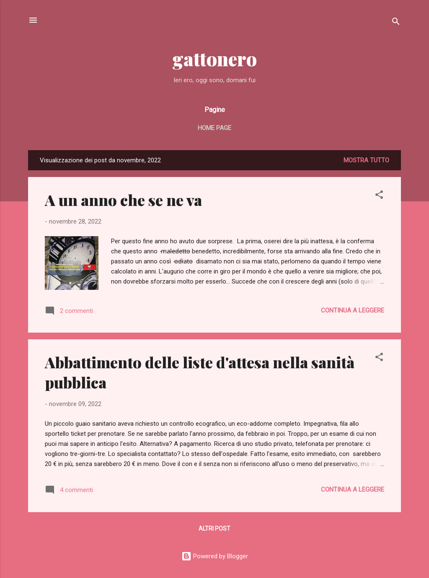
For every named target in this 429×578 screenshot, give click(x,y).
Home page (214, 128)
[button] (379, 196)
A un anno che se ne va (123, 200)
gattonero (215, 58)
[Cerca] (396, 23)
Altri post (214, 528)
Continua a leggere (352, 310)
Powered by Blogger (214, 556)
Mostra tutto (366, 160)
